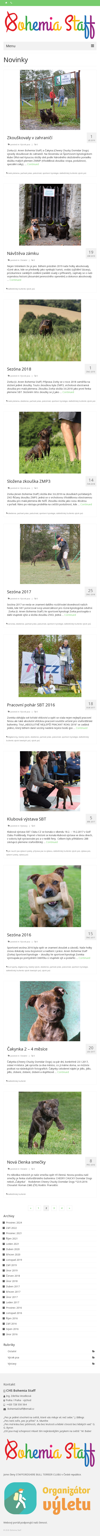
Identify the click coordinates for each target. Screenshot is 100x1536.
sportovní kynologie (51, 173)
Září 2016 (11, 1323)
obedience (24, 401)
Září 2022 (11, 1227)
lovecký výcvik (24, 737)
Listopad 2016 (14, 1313)
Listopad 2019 (14, 1259)
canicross (11, 624)
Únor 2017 (12, 1297)
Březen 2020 (13, 1254)
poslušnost (37, 173)
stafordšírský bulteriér (68, 173)
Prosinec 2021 (14, 1233)
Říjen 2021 (12, 1238)
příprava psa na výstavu (42, 851)
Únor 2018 (12, 1281)
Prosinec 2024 (14, 1222)
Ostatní (23, 260)
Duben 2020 (13, 1249)
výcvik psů (82, 173)
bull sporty (12, 967)
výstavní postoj (12, 854)
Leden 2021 (12, 1243)
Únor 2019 (12, 1270)
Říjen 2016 (12, 1318)
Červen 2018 (13, 1275)
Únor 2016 (12, 1334)
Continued (33, 164)
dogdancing (13, 737)
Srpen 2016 (12, 1329)
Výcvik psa (25, 144)
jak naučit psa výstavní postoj (20, 851)
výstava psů (85, 851)
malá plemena (13, 173)
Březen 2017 (13, 1291)
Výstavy (24, 825)
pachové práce (26, 173)
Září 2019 (11, 1265)
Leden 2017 (12, 1302)
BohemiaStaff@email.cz (18, 1408)
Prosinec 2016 (14, 1307)
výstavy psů (23, 854)
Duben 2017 (13, 1286)
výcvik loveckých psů (22, 740)
